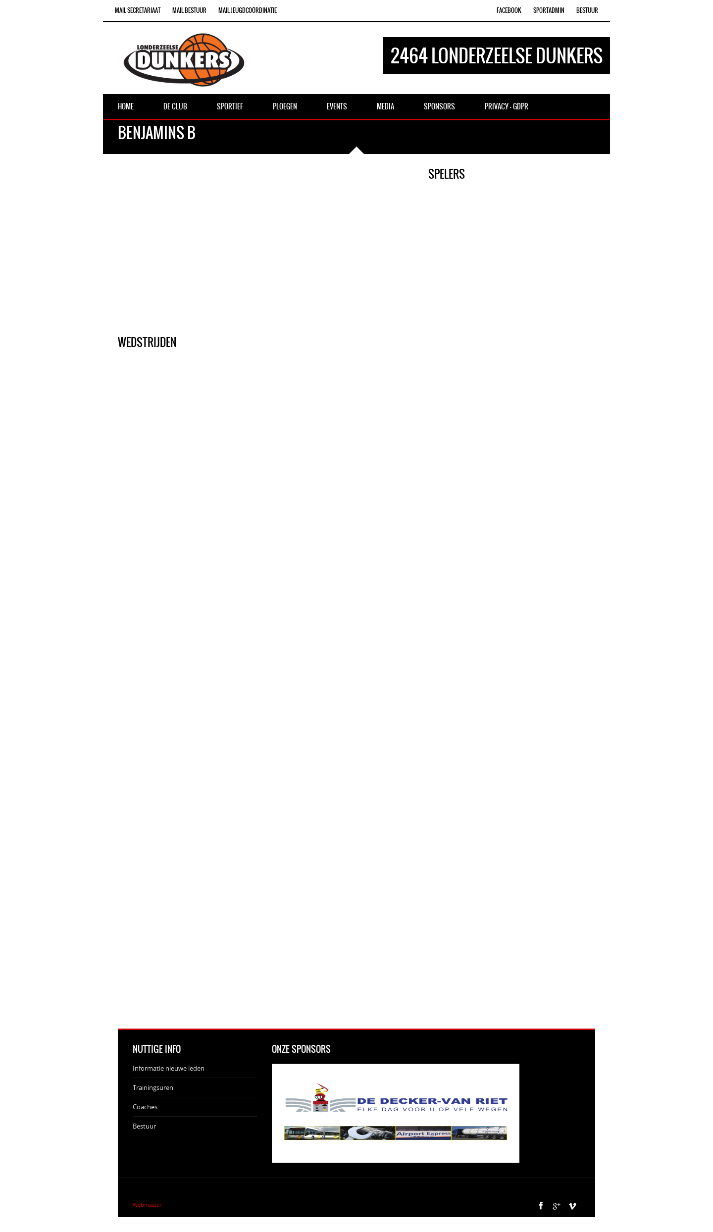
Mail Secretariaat (137, 10)
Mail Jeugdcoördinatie (247, 10)
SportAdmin (548, 10)
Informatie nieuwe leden (168, 1068)
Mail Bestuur (189, 10)
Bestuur (587, 10)
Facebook (509, 10)
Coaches (145, 1106)
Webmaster (147, 1204)
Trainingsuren (153, 1087)
